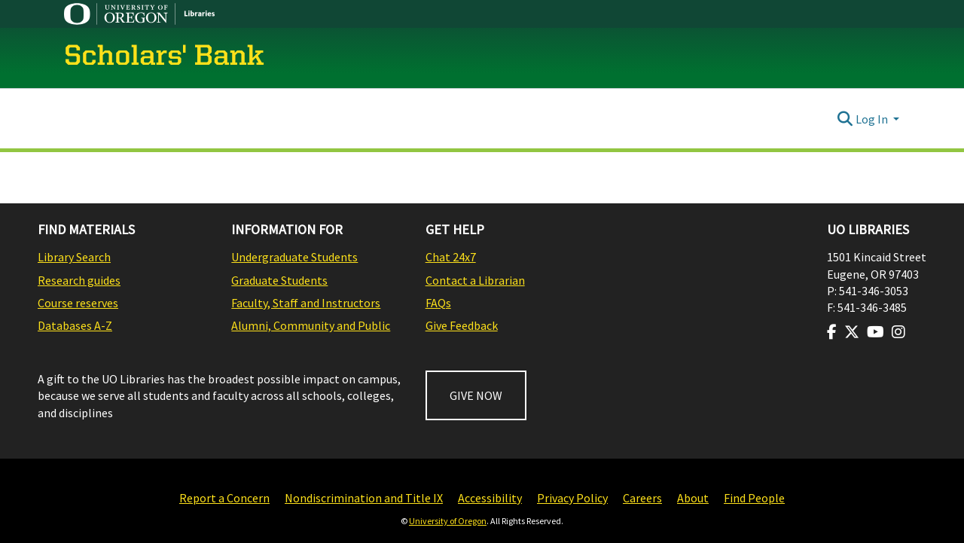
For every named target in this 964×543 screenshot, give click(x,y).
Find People (754, 497)
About (693, 497)
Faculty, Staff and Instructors (305, 302)
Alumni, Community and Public (310, 325)
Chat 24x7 (451, 256)
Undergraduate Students (294, 256)
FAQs (438, 302)
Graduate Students (279, 280)
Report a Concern (224, 497)
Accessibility (490, 497)
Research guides (79, 280)
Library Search (74, 256)
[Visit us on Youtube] (875, 332)
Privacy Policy (572, 497)
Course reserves (78, 302)
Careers (642, 497)
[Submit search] (845, 119)
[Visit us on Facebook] (832, 332)
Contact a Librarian (475, 280)
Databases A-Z (75, 325)
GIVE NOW (476, 395)
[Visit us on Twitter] (851, 332)
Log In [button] (873, 119)
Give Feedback (462, 325)
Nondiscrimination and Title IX (364, 497)
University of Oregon (448, 520)
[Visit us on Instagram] (898, 332)
